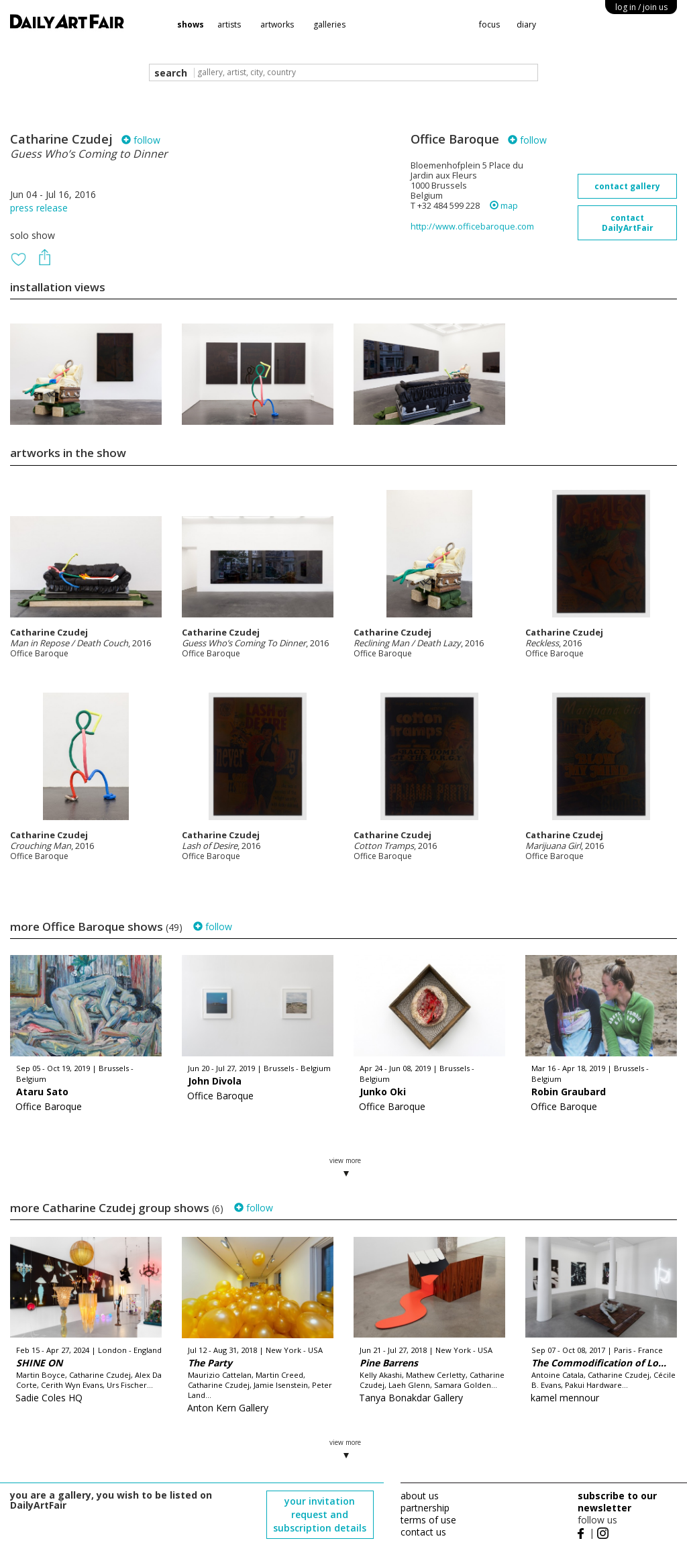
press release (39, 207)
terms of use (428, 1519)
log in (641, 7)
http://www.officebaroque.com (472, 226)
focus (489, 24)
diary (526, 24)
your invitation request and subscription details (319, 1514)
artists (229, 24)
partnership (425, 1507)
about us (420, 1495)
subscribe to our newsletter (617, 1501)
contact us (423, 1531)
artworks (277, 24)
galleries (329, 24)
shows (190, 24)
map (504, 205)
